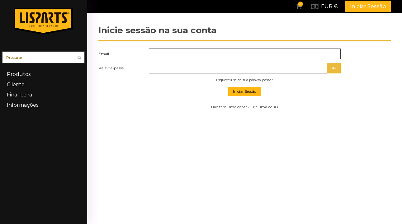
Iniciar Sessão (368, 6)
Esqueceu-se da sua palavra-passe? (244, 80)
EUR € (324, 6)
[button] (43, 84)
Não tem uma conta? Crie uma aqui (244, 107)
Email (103, 53)
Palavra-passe (111, 68)
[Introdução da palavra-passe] (238, 68)
